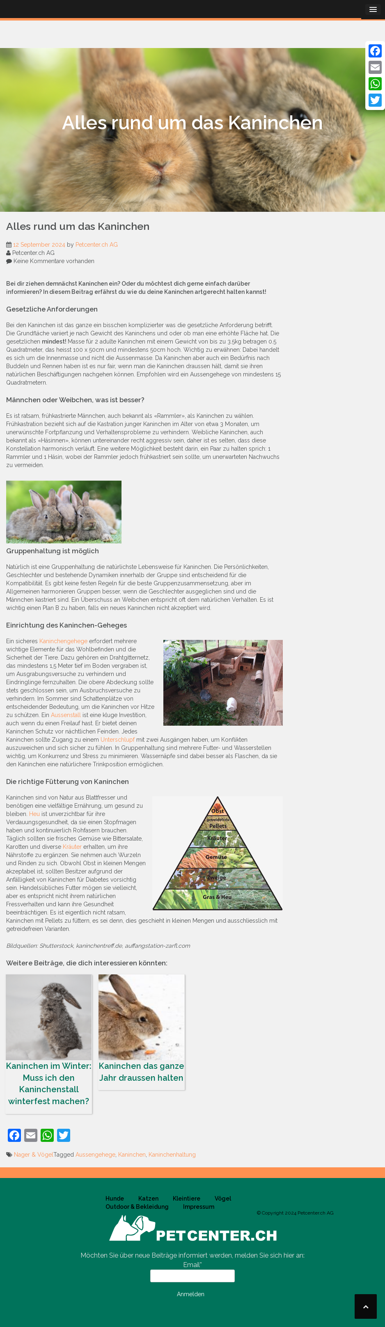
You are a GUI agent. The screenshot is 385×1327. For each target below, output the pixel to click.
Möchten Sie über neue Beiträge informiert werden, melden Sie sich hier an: (192, 1255)
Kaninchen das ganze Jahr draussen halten (141, 1028)
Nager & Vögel (33, 1154)
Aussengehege (95, 1154)
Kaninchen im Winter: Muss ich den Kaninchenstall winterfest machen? (49, 1040)
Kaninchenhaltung (172, 1154)
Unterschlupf (118, 739)
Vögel (223, 1198)
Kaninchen (132, 1154)
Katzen (148, 1198)
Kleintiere (186, 1198)
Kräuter (72, 846)
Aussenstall (66, 715)
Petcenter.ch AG (97, 244)
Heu (34, 814)
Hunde (114, 1198)
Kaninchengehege (63, 641)
